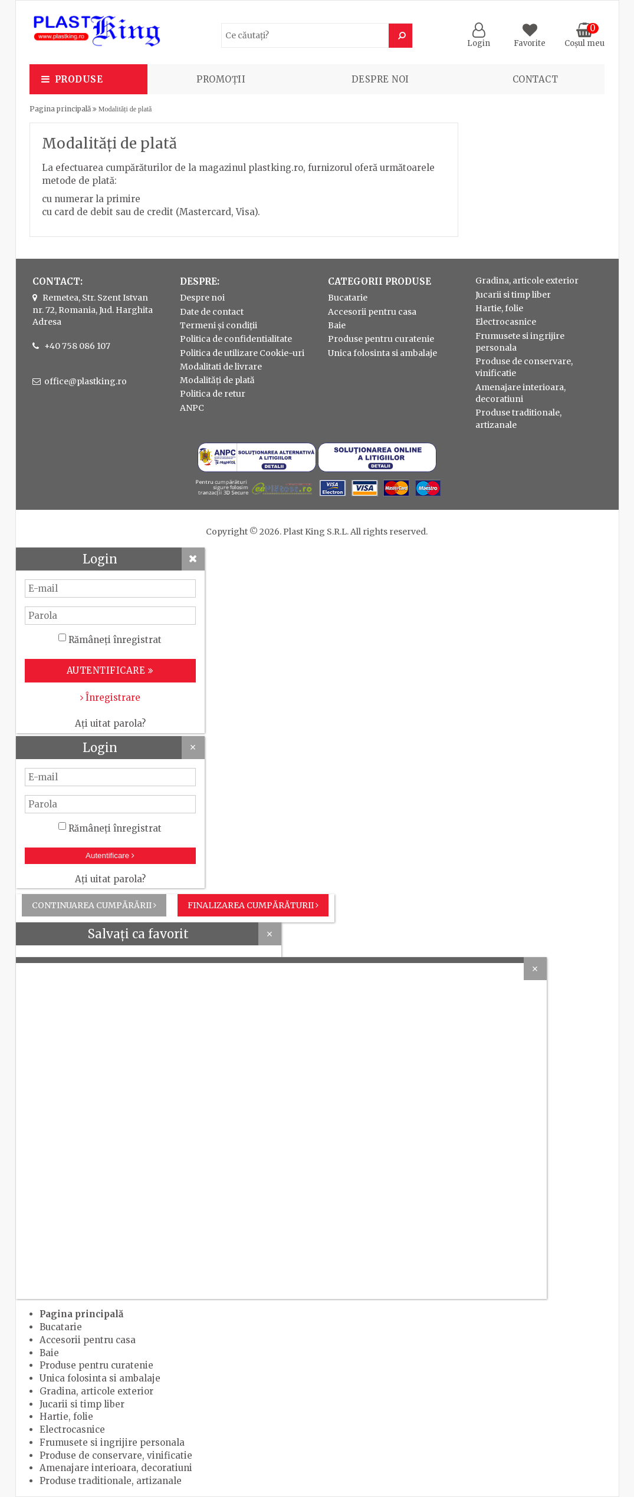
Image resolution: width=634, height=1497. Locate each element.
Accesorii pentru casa (372, 311)
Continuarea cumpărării (94, 905)
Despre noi (380, 79)
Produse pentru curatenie (381, 339)
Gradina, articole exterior (527, 280)
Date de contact (212, 311)
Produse (79, 79)
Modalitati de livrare (221, 366)
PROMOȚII (220, 79)
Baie (337, 325)
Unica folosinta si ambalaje (382, 353)
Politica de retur (212, 393)
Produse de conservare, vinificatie (116, 1455)
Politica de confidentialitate (236, 339)
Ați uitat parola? (110, 723)
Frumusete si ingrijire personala (112, 1442)
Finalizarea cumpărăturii (253, 905)
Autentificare (110, 855)
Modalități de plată (217, 380)
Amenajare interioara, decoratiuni (116, 1467)
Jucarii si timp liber (513, 294)
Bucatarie (347, 297)
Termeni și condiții (218, 325)
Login (478, 38)
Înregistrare (110, 697)
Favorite (530, 38)
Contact (536, 79)
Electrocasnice (505, 321)
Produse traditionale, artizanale (111, 1480)
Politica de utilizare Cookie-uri (242, 353)
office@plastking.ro (85, 381)
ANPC (192, 408)
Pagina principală (60, 108)
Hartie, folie (499, 308)
